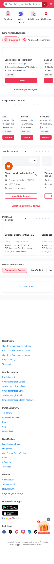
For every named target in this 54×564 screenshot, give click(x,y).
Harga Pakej (7, 448)
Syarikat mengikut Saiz (12, 395)
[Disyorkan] (11, 39)
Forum (5, 422)
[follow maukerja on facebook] (4, 532)
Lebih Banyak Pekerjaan (27, 89)
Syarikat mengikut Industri (13, 386)
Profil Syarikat (8, 377)
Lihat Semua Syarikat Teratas (27, 206)
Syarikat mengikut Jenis (13, 391)
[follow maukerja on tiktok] (35, 532)
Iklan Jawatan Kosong (12, 444)
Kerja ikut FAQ (8, 360)
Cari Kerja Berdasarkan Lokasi (16, 350)
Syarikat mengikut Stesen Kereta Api (18, 400)
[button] (51, 4)
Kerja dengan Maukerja (12, 493)
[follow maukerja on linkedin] (29, 532)
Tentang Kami (8, 484)
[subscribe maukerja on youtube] (16, 532)
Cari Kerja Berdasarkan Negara (16, 355)
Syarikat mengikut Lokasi (13, 382)
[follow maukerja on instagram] (23, 532)
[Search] (45, 4)
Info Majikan (7, 462)
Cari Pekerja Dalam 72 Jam (14, 453)
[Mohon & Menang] (44, 527)
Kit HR (5, 458)
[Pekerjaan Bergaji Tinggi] (36, 39)
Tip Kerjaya (7, 413)
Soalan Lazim (8, 480)
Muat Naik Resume (10, 417)
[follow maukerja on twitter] (10, 532)
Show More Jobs (26, 286)
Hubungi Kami (8, 489)
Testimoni (6, 364)
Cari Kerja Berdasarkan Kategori (16, 346)
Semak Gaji (7, 431)
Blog (4, 426)
